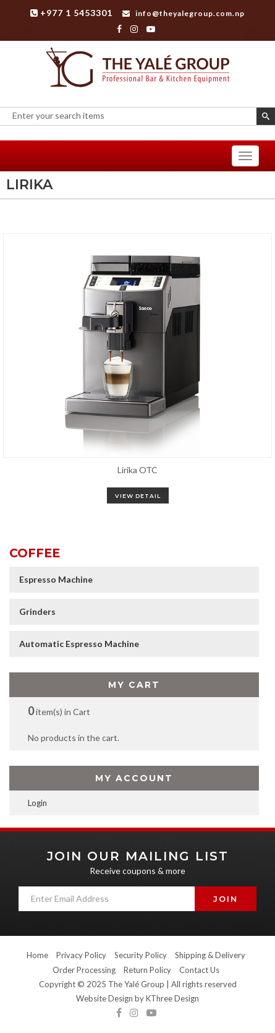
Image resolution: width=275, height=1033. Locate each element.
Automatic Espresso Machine (79, 643)
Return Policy (147, 970)
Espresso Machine (56, 579)
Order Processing (84, 970)
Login (37, 803)
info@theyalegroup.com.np (183, 13)
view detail (138, 495)
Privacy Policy (81, 955)
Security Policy (140, 955)
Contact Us (199, 970)
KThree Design (172, 998)
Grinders (37, 611)
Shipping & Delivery (210, 955)
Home (37, 955)
